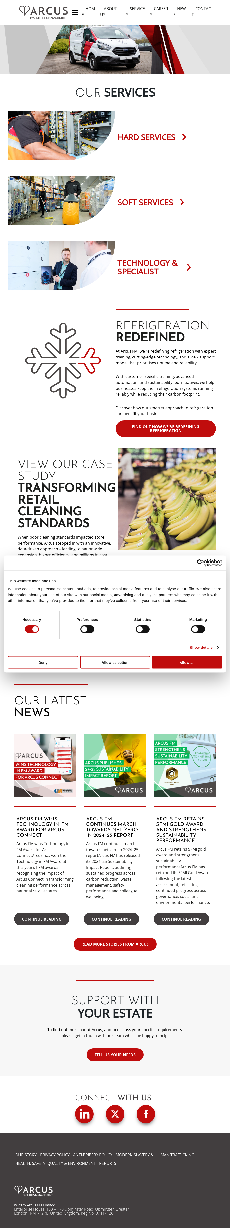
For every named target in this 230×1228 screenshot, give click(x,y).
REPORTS (107, 1163)
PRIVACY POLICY (55, 1155)
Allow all (187, 662)
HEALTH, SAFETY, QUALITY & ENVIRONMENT (55, 1163)
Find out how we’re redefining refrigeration (165, 428)
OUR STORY (26, 1155)
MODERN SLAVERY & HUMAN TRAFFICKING (155, 1155)
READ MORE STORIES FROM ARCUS (115, 944)
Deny (43, 662)
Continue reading (42, 919)
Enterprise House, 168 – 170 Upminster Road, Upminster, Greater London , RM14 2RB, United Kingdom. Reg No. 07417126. (71, 1211)
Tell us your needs (115, 1054)
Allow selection (114, 662)
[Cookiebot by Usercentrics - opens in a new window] (200, 563)
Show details (201, 647)
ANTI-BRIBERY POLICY (92, 1155)
